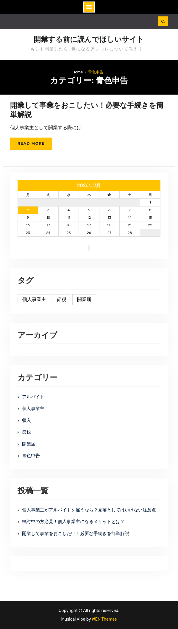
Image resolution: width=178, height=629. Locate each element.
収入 (26, 420)
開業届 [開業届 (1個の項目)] (84, 299)
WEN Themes (104, 619)
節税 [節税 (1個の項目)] (61, 299)
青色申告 (31, 455)
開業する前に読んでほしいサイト (89, 39)
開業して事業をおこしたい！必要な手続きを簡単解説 (75, 533)
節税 (26, 432)
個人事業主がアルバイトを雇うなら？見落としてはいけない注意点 (89, 510)
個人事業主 (33, 408)
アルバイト (33, 397)
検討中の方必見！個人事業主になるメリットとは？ (73, 521)
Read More (31, 143)
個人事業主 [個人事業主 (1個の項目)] (34, 299)
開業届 (28, 444)
